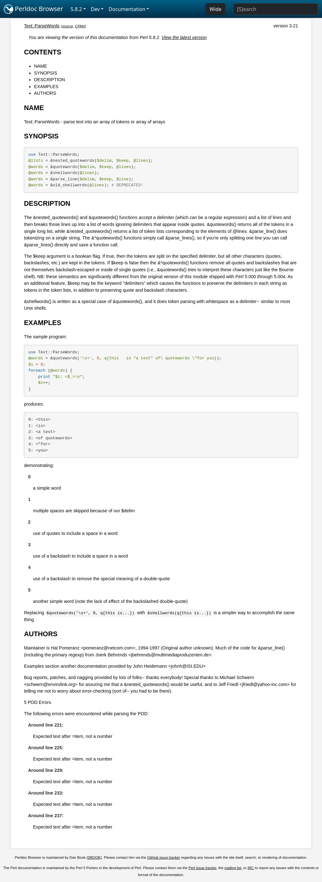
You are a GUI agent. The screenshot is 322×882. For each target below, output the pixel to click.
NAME (40, 66)
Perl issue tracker (202, 868)
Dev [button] (95, 9)
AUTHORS (45, 93)
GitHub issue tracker (163, 857)
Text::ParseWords (41, 25)
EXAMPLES (46, 86)
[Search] (275, 9)
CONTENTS (42, 52)
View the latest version (184, 37)
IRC (250, 868)
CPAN (80, 26)
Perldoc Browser (33, 9)
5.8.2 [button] (76, 9)
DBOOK (94, 857)
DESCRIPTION (49, 79)
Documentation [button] (126, 9)
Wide (215, 9)
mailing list (233, 868)
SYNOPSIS (45, 73)
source (67, 26)
